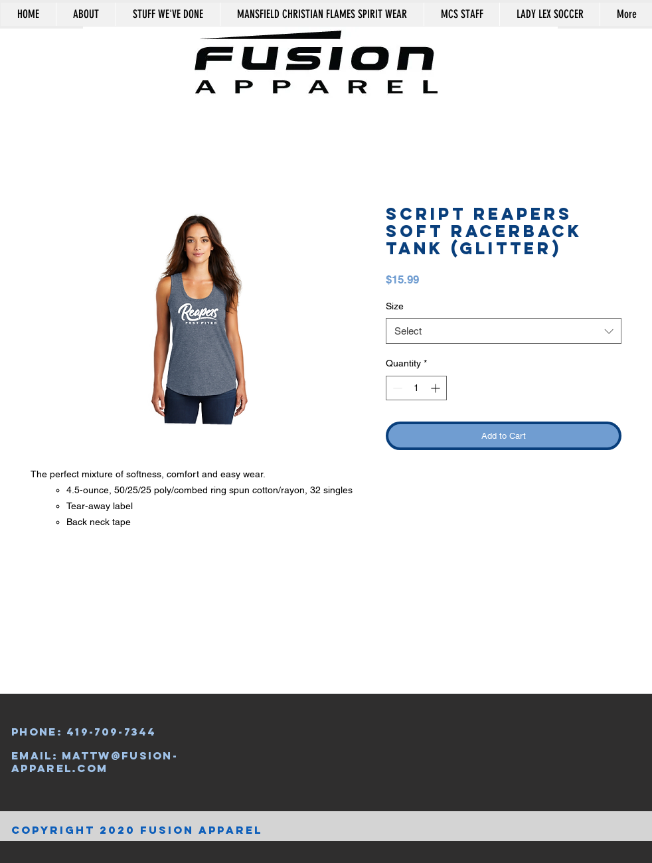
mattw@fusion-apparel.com (94, 761)
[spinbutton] (416, 388)
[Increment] (436, 388)
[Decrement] (396, 388)
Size (395, 306)
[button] (592, 49)
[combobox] (503, 331)
